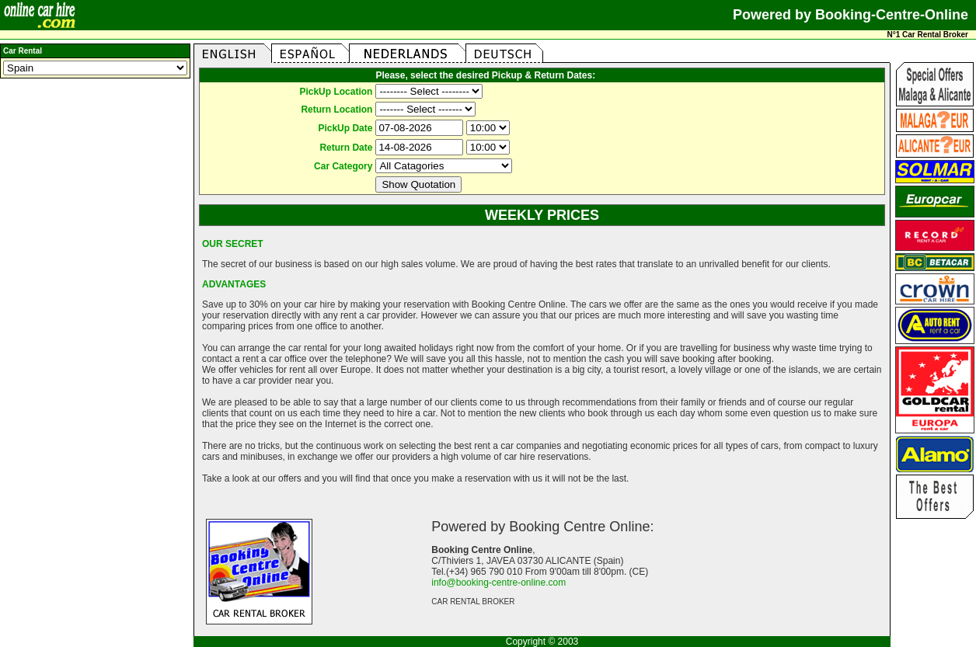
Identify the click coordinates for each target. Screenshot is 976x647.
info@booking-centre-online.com (498, 582)
